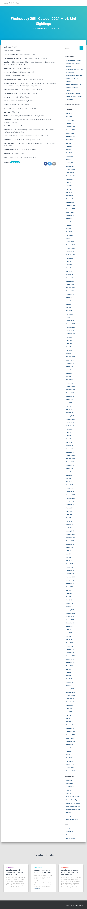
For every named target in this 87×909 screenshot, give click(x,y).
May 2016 (68, 478)
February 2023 (70, 238)
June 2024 (69, 185)
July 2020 (69, 340)
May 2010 (68, 715)
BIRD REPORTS (70, 780)
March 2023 (69, 235)
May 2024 (68, 189)
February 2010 (70, 725)
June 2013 (69, 593)
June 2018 (69, 402)
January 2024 (70, 202)
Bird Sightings (70, 783)
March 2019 (69, 379)
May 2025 (68, 149)
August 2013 (69, 587)
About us (36, 3)
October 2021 (70, 291)
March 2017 (69, 445)
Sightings (44, 3)
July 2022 (69, 261)
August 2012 (69, 626)
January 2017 (70, 452)
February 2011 (70, 685)
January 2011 (70, 688)
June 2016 (69, 475)
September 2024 (70, 176)
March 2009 (69, 761)
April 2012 (69, 639)
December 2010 (70, 692)
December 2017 (70, 419)
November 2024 (70, 169)
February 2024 (70, 199)
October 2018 (70, 393)
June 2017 (69, 435)
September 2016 (70, 465)
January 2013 (70, 610)
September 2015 (70, 504)
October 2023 (70, 212)
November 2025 (70, 130)
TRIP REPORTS (70, 812)
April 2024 (69, 192)
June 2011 (69, 672)
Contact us (61, 905)
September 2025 (70, 136)
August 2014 (69, 547)
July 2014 (69, 550)
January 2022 (70, 281)
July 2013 (69, 590)
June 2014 (69, 554)
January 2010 (70, 728)
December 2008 (70, 771)
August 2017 (69, 429)
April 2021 (69, 310)
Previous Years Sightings (73, 800)
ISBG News (69, 790)
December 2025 (70, 126)
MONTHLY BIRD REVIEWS (73, 796)
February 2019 (70, 383)
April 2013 (69, 600)
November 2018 (70, 389)
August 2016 (69, 468)
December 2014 (70, 534)
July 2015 (69, 511)
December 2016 (70, 455)
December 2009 (70, 731)
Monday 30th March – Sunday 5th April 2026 (42, 871)
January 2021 (70, 320)
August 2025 (69, 139)
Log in (68, 828)
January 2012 (70, 649)
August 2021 (69, 297)
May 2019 (68, 376)
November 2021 (70, 287)
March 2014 (69, 564)
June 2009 (69, 751)
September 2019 (70, 363)
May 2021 (68, 307)
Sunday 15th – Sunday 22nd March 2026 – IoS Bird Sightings (73, 87)
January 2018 (70, 416)
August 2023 (69, 218)
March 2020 (69, 353)
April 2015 (69, 521)
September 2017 (70, 425)
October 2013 (70, 580)
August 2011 (69, 665)
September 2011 (70, 662)
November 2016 (70, 458)
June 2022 (69, 264)
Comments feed (70, 835)
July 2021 (69, 301)
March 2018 (69, 412)
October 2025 (70, 133)
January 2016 (70, 491)
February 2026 (70, 120)
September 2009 (70, 741)
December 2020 (70, 324)
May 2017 (68, 439)
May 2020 (68, 347)
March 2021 (69, 314)
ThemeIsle (80, 905)
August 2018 (69, 399)
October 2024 (70, 172)
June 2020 (69, 343)
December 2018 (70, 386)
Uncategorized (15, 162)
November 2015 (70, 498)
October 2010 (70, 698)
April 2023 (69, 231)
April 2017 (69, 442)
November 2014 (70, 537)
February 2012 (70, 646)
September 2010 (70, 702)
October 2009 (70, 738)
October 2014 (70, 541)
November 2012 (70, 616)
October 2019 (70, 360)
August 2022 (69, 258)
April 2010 (69, 718)
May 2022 (68, 268)
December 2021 (70, 284)
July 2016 (69, 471)
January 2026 (70, 123)
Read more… (10, 888)
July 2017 (69, 432)
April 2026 (69, 113)
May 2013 (68, 596)
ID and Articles (70, 786)
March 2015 (69, 524)
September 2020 (70, 333)
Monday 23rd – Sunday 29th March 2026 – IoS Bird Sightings (74, 78)
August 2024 (69, 179)
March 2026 (69, 116)
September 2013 (70, 583)
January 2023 (70, 241)
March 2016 (69, 485)
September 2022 (70, 254)
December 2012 (70, 613)
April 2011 (69, 679)
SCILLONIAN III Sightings (73, 803)
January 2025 (70, 162)
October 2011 (70, 659)
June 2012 (69, 633)
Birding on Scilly (77, 3)
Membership (53, 3)
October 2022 (70, 251)
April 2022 (69, 271)
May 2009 (68, 754)
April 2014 (69, 560)
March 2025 (69, 156)
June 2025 (69, 146)
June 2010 (69, 711)
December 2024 (70, 166)
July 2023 (69, 222)
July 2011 (69, 669)
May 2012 (68, 636)
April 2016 (69, 481)
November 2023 (70, 208)
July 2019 (69, 370)
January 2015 (70, 531)
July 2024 (69, 182)
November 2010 (70, 695)
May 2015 (68, 518)
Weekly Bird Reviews (72, 819)
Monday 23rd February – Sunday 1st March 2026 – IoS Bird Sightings (74, 96)
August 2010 (69, 705)
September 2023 (70, 215)
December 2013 (70, 573)
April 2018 (69, 409)
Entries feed (69, 831)
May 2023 (68, 228)
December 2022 (70, 245)
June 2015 (69, 514)
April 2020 (69, 350)
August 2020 (69, 337)
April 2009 (69, 757)
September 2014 (70, 544)
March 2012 (69, 642)
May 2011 (68, 675)
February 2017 (70, 448)
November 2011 (70, 656)
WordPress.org (70, 838)
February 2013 (70, 606)
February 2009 (70, 764)
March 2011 (69, 682)
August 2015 (69, 508)
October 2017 (70, 422)
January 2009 (70, 767)
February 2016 (70, 488)
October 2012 (70, 619)
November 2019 (70, 356)
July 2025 (69, 143)
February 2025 (70, 159)
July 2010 (69, 708)
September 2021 (70, 294)
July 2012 (69, 629)
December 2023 (70, 205)
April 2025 (69, 153)
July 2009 (69, 748)
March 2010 (69, 721)
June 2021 (69, 304)
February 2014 (70, 567)
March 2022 (69, 274)
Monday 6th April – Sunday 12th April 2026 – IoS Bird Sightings (73, 63)
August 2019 (69, 366)
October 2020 (70, 330)
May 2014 (68, 557)
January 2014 (70, 570)
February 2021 (70, 317)
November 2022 (70, 248)
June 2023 (69, 225)
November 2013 (70, 577)
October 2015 (70, 501)
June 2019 (69, 373)
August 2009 (69, 744)
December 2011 (70, 652)
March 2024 (69, 195)
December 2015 (70, 495)
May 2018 (68, 406)
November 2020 (70, 327)
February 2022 (70, 277)
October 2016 (70, 462)
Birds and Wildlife (64, 3)
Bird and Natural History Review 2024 (23, 905)
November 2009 (70, 734)
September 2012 (70, 623)
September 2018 (70, 396)
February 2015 (70, 527)
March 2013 (69, 603)
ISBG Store (69, 793)
